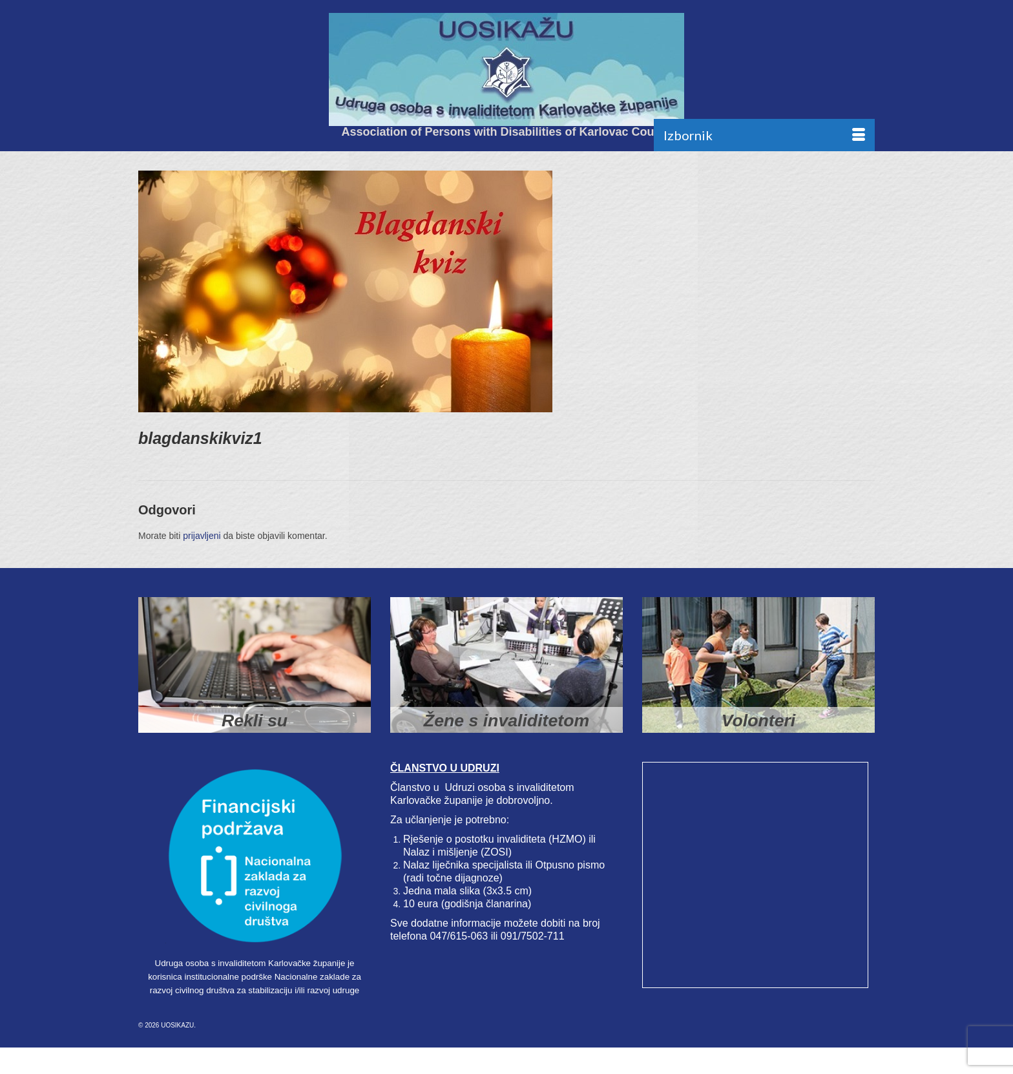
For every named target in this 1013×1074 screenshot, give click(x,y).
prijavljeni (201, 536)
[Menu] (764, 135)
